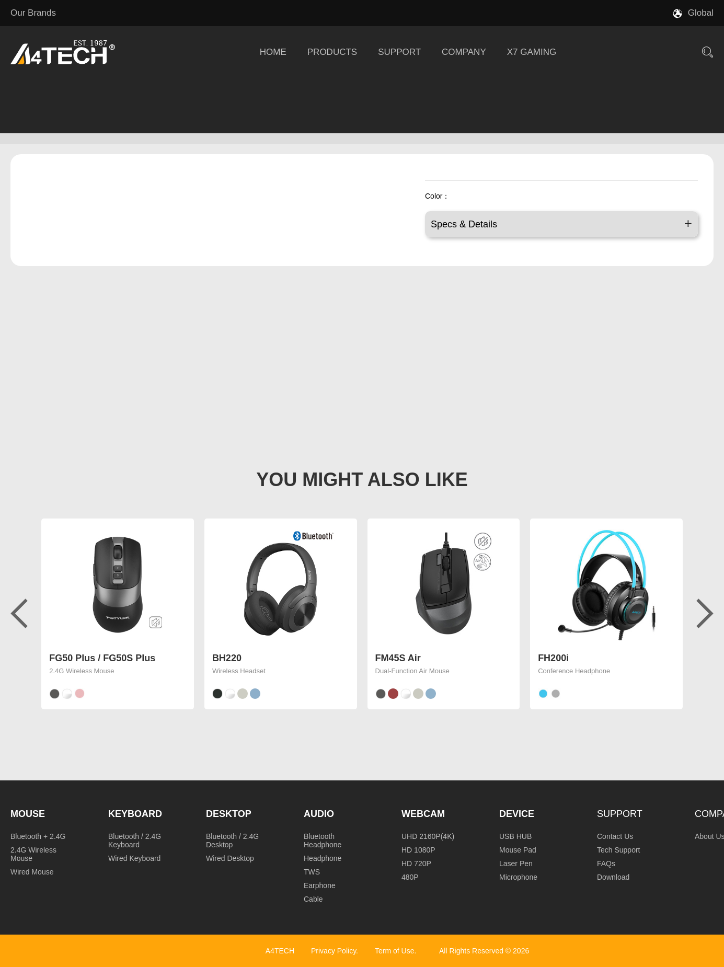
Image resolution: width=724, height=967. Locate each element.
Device (516, 814)
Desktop (228, 814)
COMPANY (464, 52)
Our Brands (33, 13)
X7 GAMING (531, 52)
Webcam (423, 814)
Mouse (27, 814)
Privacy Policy (333, 951)
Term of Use (394, 951)
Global (701, 13)
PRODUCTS (332, 52)
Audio (319, 814)
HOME (273, 52)
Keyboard (135, 814)
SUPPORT (399, 52)
